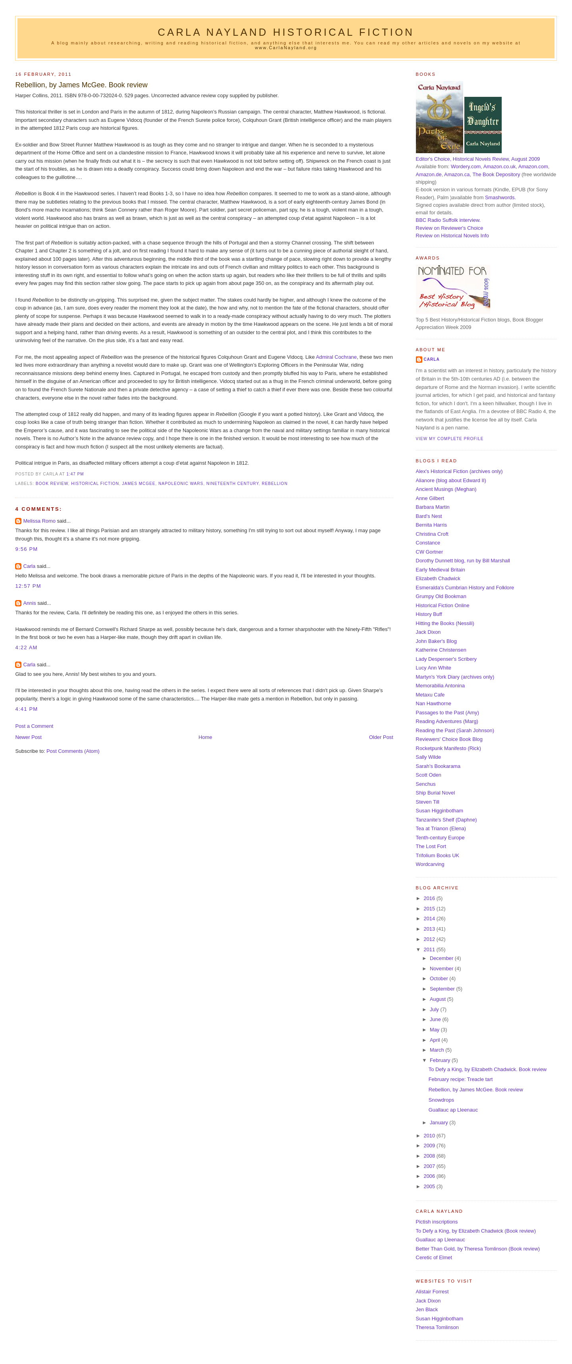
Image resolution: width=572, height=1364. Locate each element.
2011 (429, 949)
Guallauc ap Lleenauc (453, 1110)
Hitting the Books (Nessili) (445, 623)
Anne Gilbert (430, 498)
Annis (29, 603)
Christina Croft (432, 534)
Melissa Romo (39, 521)
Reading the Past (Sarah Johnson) (455, 730)
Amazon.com (533, 166)
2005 (429, 1186)
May (435, 1030)
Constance (428, 543)
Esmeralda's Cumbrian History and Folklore (465, 588)
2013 (429, 929)
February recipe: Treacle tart (461, 1079)
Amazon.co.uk (499, 166)
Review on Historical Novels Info (452, 236)
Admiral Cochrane (336, 357)
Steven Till (427, 802)
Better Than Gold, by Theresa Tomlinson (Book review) (478, 1249)
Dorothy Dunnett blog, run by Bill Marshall (463, 561)
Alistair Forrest (432, 1292)
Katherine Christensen (441, 650)
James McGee (138, 483)
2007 (429, 1166)
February (441, 1060)
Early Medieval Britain (440, 570)
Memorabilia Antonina (440, 686)
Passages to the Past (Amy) (447, 713)
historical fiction (95, 483)
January (439, 1122)
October (439, 978)
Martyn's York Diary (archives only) (455, 677)
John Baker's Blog (436, 641)
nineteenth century (233, 483)
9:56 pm (26, 549)
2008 (429, 1156)
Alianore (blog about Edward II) (451, 480)
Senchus (426, 784)
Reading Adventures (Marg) (447, 721)
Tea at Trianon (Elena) (441, 828)
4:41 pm (26, 709)
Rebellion (275, 483)
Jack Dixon (428, 632)
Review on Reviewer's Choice (449, 228)
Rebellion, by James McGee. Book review (81, 85)
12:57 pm (28, 586)
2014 (429, 919)
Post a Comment (34, 726)
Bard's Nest (429, 516)
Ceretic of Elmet (434, 1257)
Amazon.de (429, 174)
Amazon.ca (457, 174)
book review (52, 483)
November (442, 969)
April (435, 1040)
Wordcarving (430, 864)
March (437, 1050)
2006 (429, 1176)
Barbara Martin (433, 507)
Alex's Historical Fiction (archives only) (459, 471)
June (436, 1019)
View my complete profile (450, 439)
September (443, 989)
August (438, 999)
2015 (429, 909)
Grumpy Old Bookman (441, 596)
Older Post (381, 737)
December (442, 958)
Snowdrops (441, 1100)
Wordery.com (466, 166)
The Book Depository (496, 174)
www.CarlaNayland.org (286, 47)
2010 (429, 1136)
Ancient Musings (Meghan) (446, 489)
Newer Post (28, 737)
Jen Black (427, 1309)
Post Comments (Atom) (73, 751)
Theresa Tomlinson (437, 1327)
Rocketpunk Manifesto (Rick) (448, 748)
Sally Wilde (428, 757)
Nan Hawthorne (433, 703)
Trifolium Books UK (438, 855)
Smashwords (499, 197)
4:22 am (26, 647)
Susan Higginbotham (439, 811)
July (435, 1009)
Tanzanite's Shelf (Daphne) (446, 820)
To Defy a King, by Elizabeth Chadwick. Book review (488, 1069)
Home (205, 737)
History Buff (429, 614)
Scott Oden (428, 775)
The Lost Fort (431, 846)
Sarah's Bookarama (438, 766)
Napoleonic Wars (180, 483)
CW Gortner (429, 552)
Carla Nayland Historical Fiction (286, 32)
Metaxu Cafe (430, 695)
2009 (429, 1146)
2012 (429, 939)
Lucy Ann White (433, 668)
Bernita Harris (431, 525)
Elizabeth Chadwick (438, 578)
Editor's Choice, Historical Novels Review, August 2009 (478, 159)
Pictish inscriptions (437, 1222)
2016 (429, 898)
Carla (29, 566)
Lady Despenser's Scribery (446, 659)
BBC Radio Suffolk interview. (448, 220)
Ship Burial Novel (435, 793)
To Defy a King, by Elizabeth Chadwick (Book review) (476, 1231)
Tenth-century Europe (440, 838)
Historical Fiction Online (443, 605)
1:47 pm (75, 474)
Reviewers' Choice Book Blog (449, 739)
